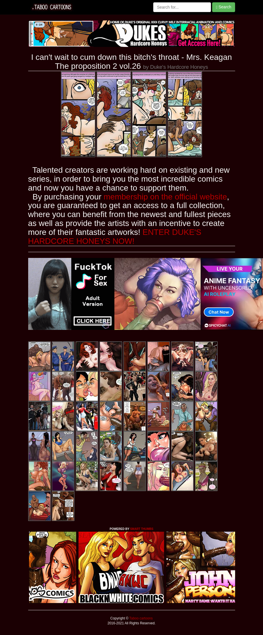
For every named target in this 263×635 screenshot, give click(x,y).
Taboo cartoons (140, 618)
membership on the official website (165, 196)
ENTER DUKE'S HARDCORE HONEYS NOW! (114, 237)
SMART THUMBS (141, 529)
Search (223, 7)
